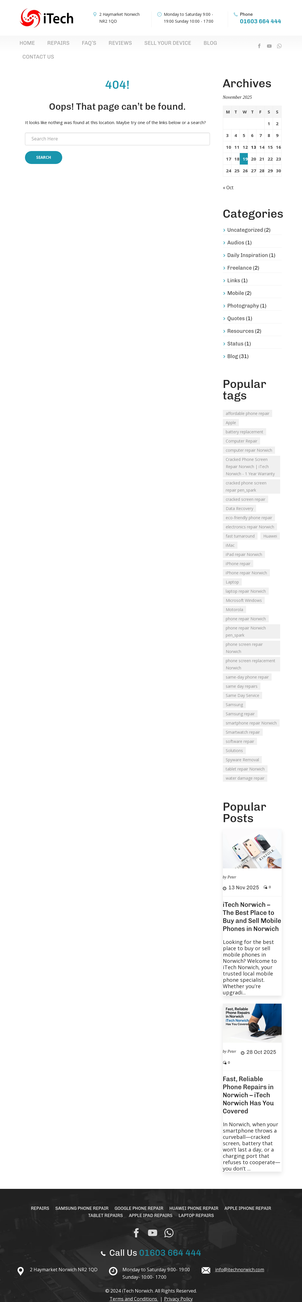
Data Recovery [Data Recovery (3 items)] (239, 497)
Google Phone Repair (138, 1197)
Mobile (235, 282)
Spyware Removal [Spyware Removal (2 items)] (242, 749)
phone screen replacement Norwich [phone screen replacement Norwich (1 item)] (250, 653)
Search (43, 147)
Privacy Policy (178, 1288)
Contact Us (183, 45)
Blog (158, 45)
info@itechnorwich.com (240, 1258)
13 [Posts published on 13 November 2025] (253, 136)
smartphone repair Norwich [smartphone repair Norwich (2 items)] (251, 712)
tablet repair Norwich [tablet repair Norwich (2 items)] (245, 758)
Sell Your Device (125, 45)
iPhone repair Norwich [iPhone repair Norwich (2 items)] (246, 562)
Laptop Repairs (198, 1204)
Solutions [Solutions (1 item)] (234, 739)
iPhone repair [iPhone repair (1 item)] (238, 552)
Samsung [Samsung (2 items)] (234, 693)
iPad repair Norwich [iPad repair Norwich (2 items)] (244, 543)
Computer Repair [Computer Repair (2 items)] (241, 430)
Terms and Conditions (134, 1288)
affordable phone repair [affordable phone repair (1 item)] (247, 402)
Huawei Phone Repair (196, 1197)
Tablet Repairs (103, 1204)
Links (233, 269)
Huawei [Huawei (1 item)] (270, 525)
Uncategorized (245, 219)
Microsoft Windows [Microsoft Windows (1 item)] (244, 589)
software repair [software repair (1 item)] (240, 730)
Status (235, 333)
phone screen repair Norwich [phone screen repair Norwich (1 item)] (244, 637)
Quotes (236, 307)
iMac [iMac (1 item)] (230, 534)
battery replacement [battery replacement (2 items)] (244, 421)
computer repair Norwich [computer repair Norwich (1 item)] (249, 439)
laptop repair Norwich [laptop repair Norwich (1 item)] (246, 580)
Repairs (45, 45)
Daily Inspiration (247, 244)
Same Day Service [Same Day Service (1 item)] (242, 684)
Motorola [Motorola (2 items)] (234, 598)
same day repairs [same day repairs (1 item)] (242, 675)
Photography (243, 295)
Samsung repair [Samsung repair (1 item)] (240, 703)
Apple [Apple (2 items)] (231, 411)
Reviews (89, 45)
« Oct (229, 176)
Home (23, 45)
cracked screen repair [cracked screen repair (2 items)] (245, 488)
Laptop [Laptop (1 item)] (232, 571)
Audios (235, 232)
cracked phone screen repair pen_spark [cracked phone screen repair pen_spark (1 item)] (246, 475)
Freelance (239, 257)
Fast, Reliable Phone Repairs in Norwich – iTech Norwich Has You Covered (248, 1084)
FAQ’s (67, 45)
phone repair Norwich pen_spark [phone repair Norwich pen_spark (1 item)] (246, 620)
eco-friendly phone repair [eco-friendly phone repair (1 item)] (249, 506)
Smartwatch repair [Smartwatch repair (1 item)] (243, 721)
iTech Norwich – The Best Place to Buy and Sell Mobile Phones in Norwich (252, 906)
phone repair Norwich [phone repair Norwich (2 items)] (246, 608)
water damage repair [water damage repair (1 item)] (245, 767)
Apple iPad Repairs (151, 1204)
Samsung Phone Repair (78, 1197)
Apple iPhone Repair (253, 1197)
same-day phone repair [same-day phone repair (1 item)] (247, 666)
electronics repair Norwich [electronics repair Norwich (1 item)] (250, 516)
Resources (240, 320)
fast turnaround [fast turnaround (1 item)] (240, 525)
